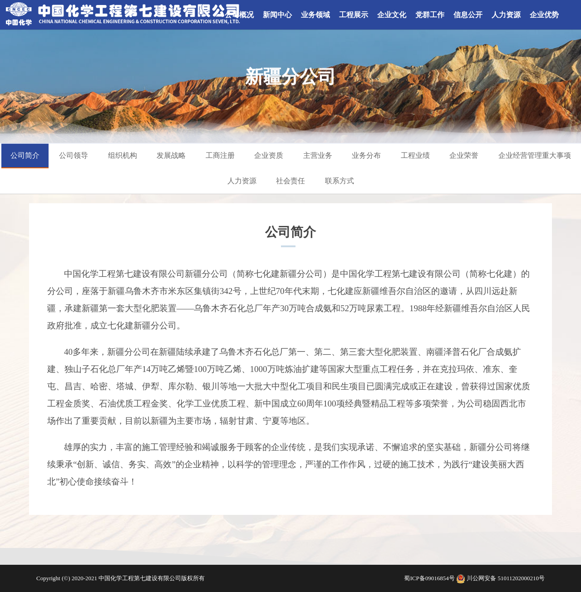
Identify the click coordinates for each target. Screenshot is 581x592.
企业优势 (544, 15)
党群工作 (429, 15)
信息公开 (468, 15)
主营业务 (317, 155)
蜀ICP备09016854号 (430, 578)
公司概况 (239, 15)
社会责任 (290, 181)
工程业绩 (415, 155)
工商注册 (220, 155)
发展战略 (171, 155)
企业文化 (391, 15)
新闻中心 (277, 15)
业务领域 (315, 15)
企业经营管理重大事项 (534, 155)
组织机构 (122, 155)
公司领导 (73, 155)
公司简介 (24, 155)
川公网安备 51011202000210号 (506, 578)
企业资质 (268, 155)
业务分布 (366, 155)
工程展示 (353, 15)
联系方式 (339, 181)
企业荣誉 (463, 155)
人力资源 (506, 15)
